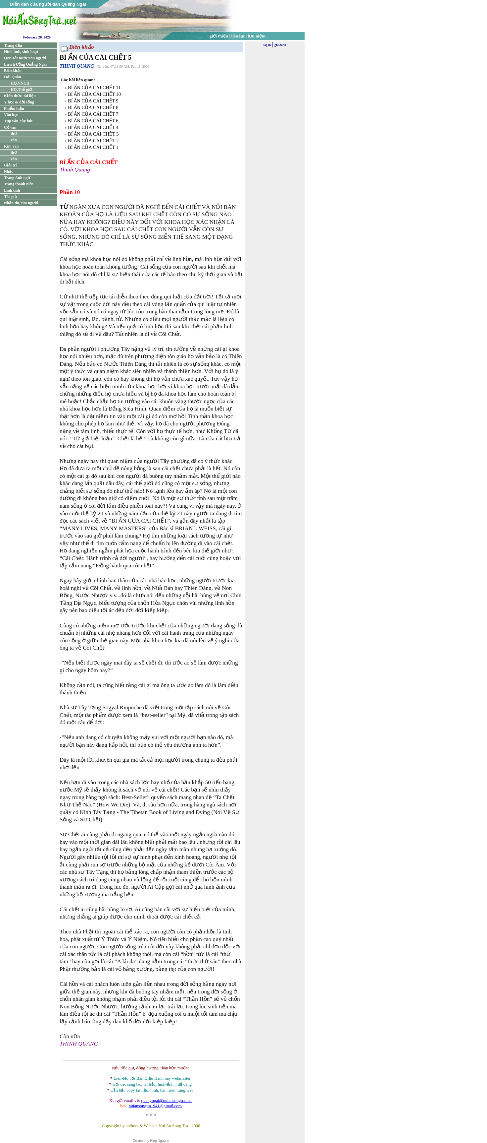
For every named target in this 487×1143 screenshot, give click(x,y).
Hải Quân (12, 77)
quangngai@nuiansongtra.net (166, 1100)
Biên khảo (13, 70)
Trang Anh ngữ (17, 177)
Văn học (11, 114)
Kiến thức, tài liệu (20, 96)
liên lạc (238, 35)
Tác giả (10, 196)
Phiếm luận (14, 108)
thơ (14, 133)
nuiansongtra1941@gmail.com (155, 1105)
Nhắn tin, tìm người (21, 203)
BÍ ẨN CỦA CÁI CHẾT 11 (94, 87)
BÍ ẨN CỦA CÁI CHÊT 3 (93, 134)
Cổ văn (10, 127)
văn (14, 140)
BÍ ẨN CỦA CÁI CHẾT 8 (93, 107)
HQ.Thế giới (21, 89)
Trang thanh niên (18, 184)
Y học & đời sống (19, 102)
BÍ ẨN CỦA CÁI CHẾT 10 (94, 94)
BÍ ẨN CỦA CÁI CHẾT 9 (93, 100)
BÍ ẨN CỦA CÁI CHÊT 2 (93, 140)
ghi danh (280, 45)
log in (267, 45)
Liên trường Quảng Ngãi (25, 64)
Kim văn (11, 146)
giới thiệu (219, 35)
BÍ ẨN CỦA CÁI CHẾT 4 (93, 127)
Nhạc (8, 171)
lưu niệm (257, 35)
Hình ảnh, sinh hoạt (21, 51)
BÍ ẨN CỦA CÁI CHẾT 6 (93, 120)
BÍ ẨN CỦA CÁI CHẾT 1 (93, 147)
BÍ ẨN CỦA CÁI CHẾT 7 (93, 114)
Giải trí (10, 165)
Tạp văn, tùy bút (18, 121)
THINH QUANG (77, 66)
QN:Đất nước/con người (25, 58)
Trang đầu (13, 45)
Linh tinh (12, 190)
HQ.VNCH (20, 83)
